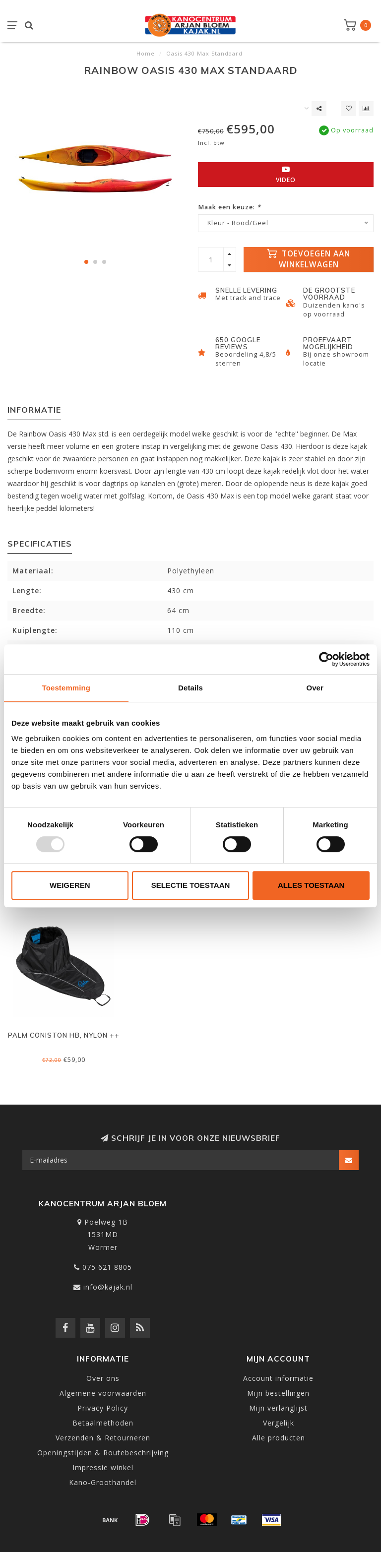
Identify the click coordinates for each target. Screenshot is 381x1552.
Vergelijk (278, 1423)
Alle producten (278, 1437)
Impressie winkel (102, 1467)
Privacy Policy (102, 1408)
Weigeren (70, 885)
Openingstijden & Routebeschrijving (103, 1452)
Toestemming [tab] (66, 687)
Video (286, 174)
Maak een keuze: (229, 207)
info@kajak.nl (107, 1287)
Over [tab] (314, 687)
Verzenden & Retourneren (103, 1437)
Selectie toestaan (190, 885)
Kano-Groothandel (102, 1482)
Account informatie (278, 1378)
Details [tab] (190, 687)
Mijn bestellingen (278, 1393)
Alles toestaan (311, 885)
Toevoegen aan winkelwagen (308, 259)
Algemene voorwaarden (103, 1393)
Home (145, 53)
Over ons (103, 1378)
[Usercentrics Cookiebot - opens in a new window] (326, 659)
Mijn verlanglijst (278, 1408)
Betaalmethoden (102, 1423)
